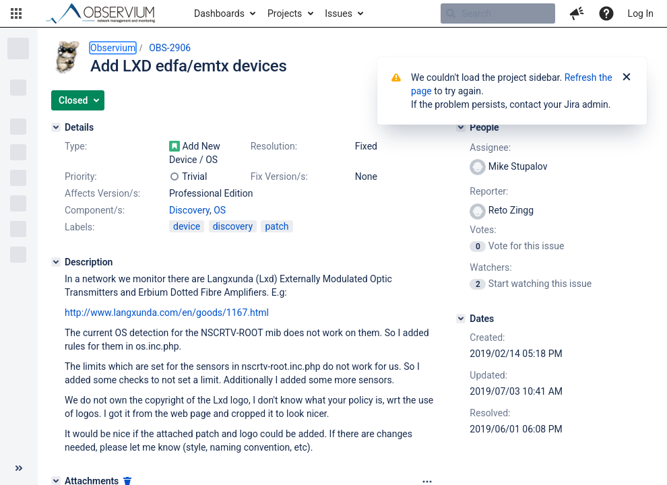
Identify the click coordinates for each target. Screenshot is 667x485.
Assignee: (490, 147)
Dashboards (219, 13)
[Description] (56, 262)
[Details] (56, 127)
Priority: (81, 176)
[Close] (626, 77)
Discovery (189, 210)
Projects (284, 13)
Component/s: (95, 210)
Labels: (79, 227)
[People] (461, 127)
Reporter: (489, 191)
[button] (16, 13)
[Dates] (461, 318)
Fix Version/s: (279, 176)
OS (220, 210)
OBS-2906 (170, 47)
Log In (641, 13)
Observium (112, 47)
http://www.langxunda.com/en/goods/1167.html (167, 312)
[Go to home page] (106, 13)
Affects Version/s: (102, 193)
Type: (76, 146)
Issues (338, 13)
